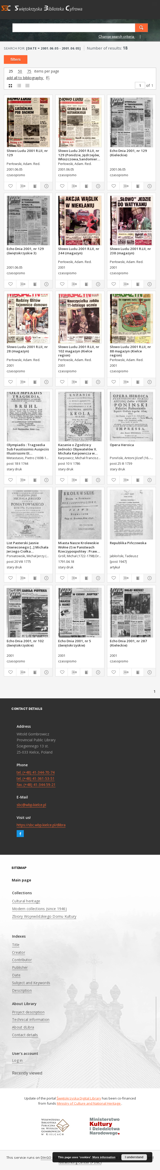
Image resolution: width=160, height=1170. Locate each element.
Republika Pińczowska (128, 543)
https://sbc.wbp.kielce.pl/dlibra (41, 824)
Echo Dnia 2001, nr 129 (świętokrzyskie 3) (25, 250)
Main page (21, 880)
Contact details (25, 1034)
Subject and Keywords (31, 982)
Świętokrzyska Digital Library (79, 1098)
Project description (28, 1012)
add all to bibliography (28, 77)
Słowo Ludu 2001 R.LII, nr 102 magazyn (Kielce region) (78, 350)
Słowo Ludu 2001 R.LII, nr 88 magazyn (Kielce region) (130, 350)
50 (20, 71)
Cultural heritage (26, 901)
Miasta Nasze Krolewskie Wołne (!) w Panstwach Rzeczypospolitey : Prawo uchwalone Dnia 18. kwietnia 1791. (78, 547)
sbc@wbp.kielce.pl (31, 804)
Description (22, 990)
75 (29, 71)
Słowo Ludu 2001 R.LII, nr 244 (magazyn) (78, 250)
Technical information (30, 1019)
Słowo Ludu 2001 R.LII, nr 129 (27, 152)
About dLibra (23, 1027)
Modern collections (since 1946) (39, 908)
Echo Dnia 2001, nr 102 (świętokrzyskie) (25, 643)
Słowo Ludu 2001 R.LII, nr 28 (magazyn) (27, 348)
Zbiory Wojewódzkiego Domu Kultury (44, 916)
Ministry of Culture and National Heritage (89, 1103)
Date (16, 975)
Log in (17, 1060)
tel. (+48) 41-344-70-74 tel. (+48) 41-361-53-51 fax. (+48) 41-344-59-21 (36, 778)
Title (15, 944)
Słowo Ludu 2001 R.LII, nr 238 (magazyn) (130, 250)
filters (15, 59)
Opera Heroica (122, 445)
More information (103, 1157)
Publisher (20, 967)
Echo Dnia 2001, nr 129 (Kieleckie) (128, 152)
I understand (134, 1157)
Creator (18, 952)
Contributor (22, 959)
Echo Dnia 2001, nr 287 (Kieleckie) (128, 643)
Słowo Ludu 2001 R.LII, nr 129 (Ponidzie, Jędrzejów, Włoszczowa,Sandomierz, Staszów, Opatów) (79, 154)
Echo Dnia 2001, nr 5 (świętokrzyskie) (74, 643)
